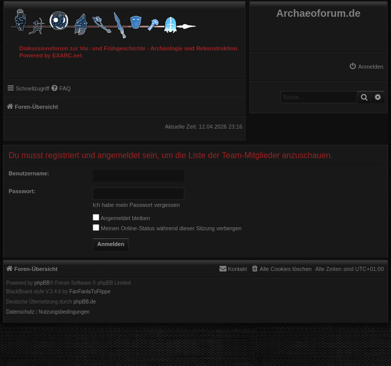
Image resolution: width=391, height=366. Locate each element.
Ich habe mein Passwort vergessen (136, 205)
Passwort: (22, 191)
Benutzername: (29, 173)
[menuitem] (366, 66)
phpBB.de (84, 301)
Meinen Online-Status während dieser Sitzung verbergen (167, 228)
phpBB (42, 283)
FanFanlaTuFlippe (89, 291)
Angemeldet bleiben (121, 218)
